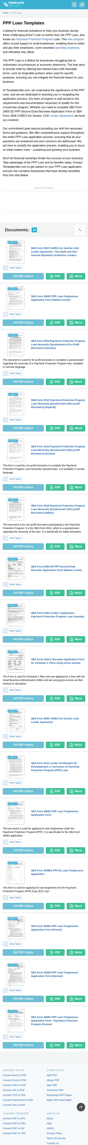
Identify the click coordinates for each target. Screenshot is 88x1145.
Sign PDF (52, 1085)
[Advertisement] (44, 202)
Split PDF (52, 1075)
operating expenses (67, 47)
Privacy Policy (54, 1133)
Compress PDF (55, 1090)
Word (76, 276)
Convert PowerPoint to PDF (18, 1100)
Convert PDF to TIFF (14, 1133)
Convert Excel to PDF (15, 1080)
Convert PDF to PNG (14, 1123)
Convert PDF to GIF (14, 1128)
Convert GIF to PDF (14, 1090)
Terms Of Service (56, 1138)
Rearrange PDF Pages (59, 1095)
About (50, 1118)
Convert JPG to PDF (14, 1105)
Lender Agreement (61, 115)
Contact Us (53, 1143)
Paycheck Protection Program (34, 39)
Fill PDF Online (23, 276)
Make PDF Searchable (59, 1100)
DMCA (50, 1128)
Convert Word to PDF (14, 1075)
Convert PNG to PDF (14, 1085)
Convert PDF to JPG (14, 1118)
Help (49, 1123)
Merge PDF (53, 1080)
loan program (76, 39)
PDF (55, 276)
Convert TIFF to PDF (14, 1095)
